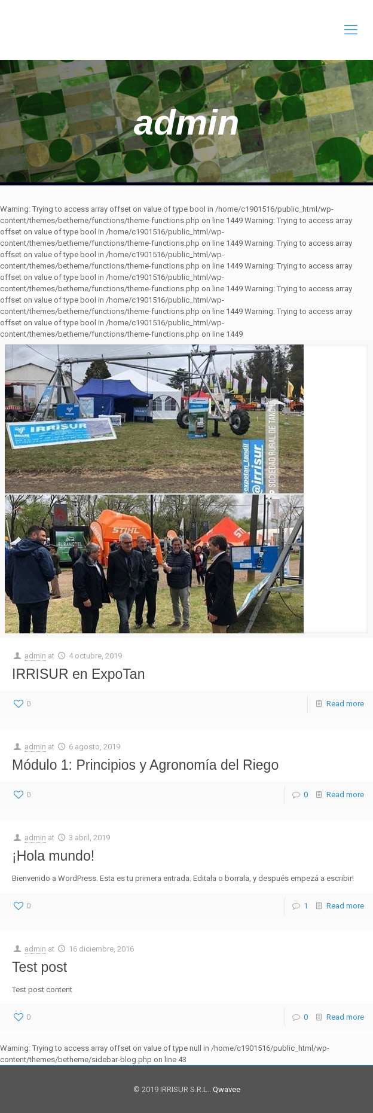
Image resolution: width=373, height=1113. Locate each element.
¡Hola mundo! (53, 856)
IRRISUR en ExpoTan (78, 674)
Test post (39, 967)
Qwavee (225, 1089)
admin (35, 655)
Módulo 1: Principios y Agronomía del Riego (145, 765)
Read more (345, 703)
